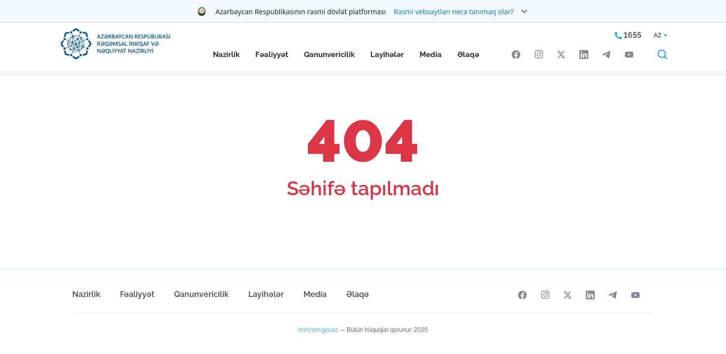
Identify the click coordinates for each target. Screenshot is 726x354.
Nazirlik (226, 54)
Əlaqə (468, 54)
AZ (658, 35)
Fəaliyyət (271, 54)
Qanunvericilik (329, 54)
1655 (628, 35)
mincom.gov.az (318, 329)
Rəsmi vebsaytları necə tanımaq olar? (454, 11)
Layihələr (387, 54)
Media (431, 54)
